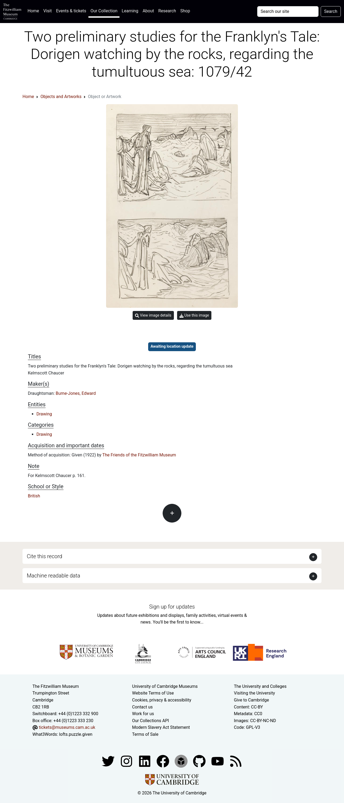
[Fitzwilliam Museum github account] (200, 761)
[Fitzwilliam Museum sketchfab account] (182, 761)
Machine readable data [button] (53, 575)
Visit (47, 10)
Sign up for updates (172, 606)
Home (34, 10)
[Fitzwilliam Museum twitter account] (109, 761)
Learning (130, 10)
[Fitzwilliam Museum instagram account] (127, 761)
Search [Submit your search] (330, 11)
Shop (185, 10)
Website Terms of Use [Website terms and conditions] (153, 693)
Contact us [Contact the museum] (142, 707)
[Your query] (288, 11)
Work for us (143, 713)
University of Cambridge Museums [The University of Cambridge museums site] (165, 686)
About (148, 10)
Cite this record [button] (44, 556)
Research (167, 10)
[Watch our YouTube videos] (218, 761)
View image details (153, 315)
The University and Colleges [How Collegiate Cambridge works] (260, 686)
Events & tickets (71, 10)
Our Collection (104, 10)
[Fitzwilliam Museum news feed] (235, 761)
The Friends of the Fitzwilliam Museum (139, 454)
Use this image (194, 315)
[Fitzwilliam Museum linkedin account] (163, 761)
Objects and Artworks (60, 96)
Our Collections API (150, 720)
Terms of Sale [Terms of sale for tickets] (145, 734)
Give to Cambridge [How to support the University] (251, 700)
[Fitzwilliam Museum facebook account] (145, 761)
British (34, 495)
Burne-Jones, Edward (76, 393)
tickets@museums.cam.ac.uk (67, 727)
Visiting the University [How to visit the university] (254, 693)
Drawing (44, 413)
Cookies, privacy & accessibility (161, 700)
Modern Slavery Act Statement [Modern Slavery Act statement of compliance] (161, 727)
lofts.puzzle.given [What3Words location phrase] (75, 734)
